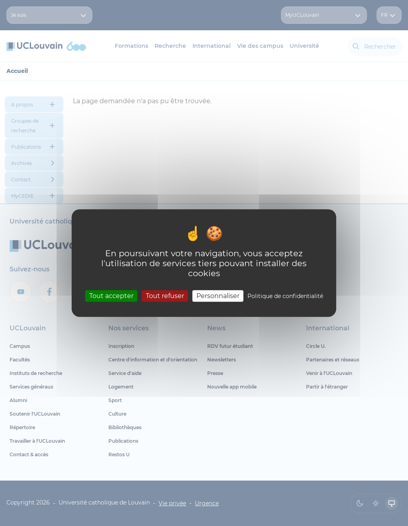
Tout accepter (111, 296)
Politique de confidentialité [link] (285, 296)
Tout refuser (165, 296)
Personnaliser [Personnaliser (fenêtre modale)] (217, 296)
